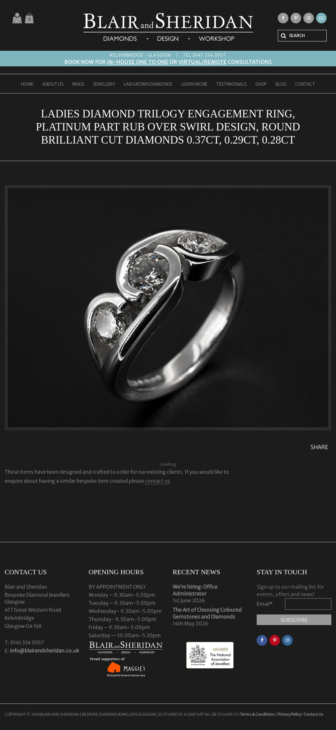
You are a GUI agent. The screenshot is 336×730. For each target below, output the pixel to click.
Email (265, 604)
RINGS (78, 84)
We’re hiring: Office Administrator (195, 590)
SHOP (261, 84)
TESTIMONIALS (231, 84)
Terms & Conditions (257, 714)
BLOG (281, 84)
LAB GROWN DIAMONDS (148, 84)
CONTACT (305, 84)
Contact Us (313, 714)
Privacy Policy (289, 714)
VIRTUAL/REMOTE (202, 62)
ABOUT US (52, 84)
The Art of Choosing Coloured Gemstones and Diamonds (207, 613)
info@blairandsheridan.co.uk (44, 650)
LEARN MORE (194, 84)
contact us (157, 481)
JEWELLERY (104, 84)
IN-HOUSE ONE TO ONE (137, 62)
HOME (27, 84)
